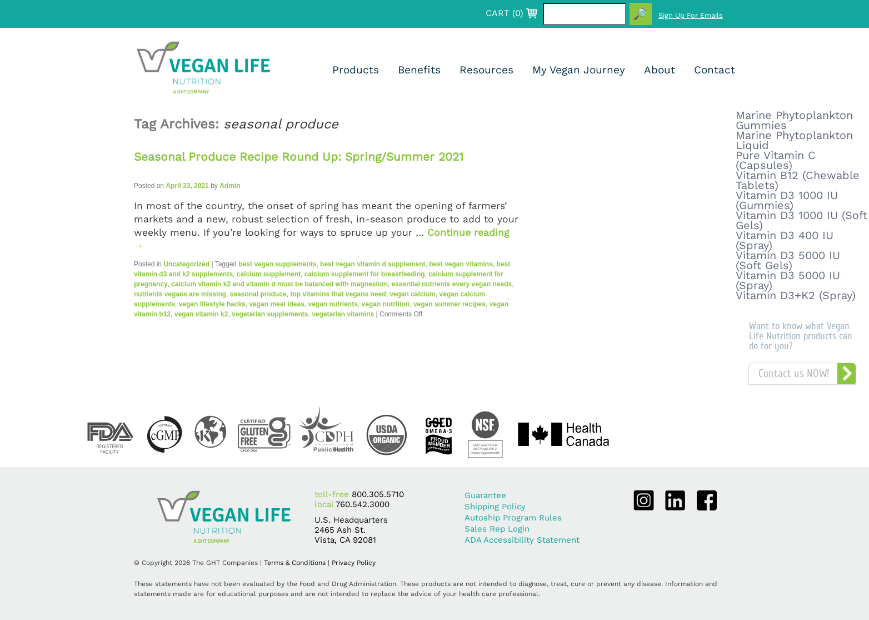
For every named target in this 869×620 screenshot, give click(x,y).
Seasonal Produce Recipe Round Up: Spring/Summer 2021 (298, 156)
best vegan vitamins (461, 264)
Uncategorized (186, 264)
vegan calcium (412, 294)
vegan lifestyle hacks (212, 304)
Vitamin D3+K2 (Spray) (796, 295)
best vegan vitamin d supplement (372, 264)
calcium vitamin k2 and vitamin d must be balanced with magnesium (279, 284)
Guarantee (485, 495)
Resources (486, 69)
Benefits (419, 69)
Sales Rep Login (497, 529)
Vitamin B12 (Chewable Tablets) (798, 180)
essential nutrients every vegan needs (451, 284)
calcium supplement (269, 274)
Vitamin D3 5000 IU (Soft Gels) (788, 260)
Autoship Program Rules (513, 518)
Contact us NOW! (794, 373)
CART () (504, 13)
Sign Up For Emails (690, 15)
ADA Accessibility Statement (522, 540)
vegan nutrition (386, 304)
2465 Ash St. (340, 530)
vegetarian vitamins (343, 314)
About (659, 69)
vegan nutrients (333, 304)
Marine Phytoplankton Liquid (794, 140)
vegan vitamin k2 (201, 314)
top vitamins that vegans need (338, 294)
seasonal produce (258, 294)
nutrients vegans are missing (180, 294)
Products (355, 69)
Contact (714, 69)
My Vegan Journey (578, 69)
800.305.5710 (378, 494)
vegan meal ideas (276, 304)
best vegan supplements (277, 264)
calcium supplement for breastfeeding (364, 274)
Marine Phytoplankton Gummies (794, 120)
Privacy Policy (354, 563)
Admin (229, 186)
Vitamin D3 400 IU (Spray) (784, 240)
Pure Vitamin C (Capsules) (776, 160)
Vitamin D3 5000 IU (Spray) (788, 280)
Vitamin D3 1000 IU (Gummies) (787, 200)
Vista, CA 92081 (345, 540)
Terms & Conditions (295, 563)
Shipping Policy (495, 507)
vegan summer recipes (449, 304)
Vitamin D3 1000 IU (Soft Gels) (801, 220)
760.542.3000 (362, 504)
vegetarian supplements (270, 314)
